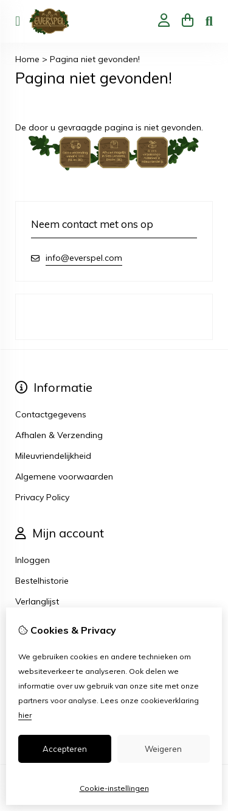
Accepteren (65, 749)
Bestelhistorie (42, 580)
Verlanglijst (37, 601)
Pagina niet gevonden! (95, 59)
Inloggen (32, 559)
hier (25, 715)
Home (27, 59)
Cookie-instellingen (114, 788)
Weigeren (163, 749)
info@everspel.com (84, 257)
